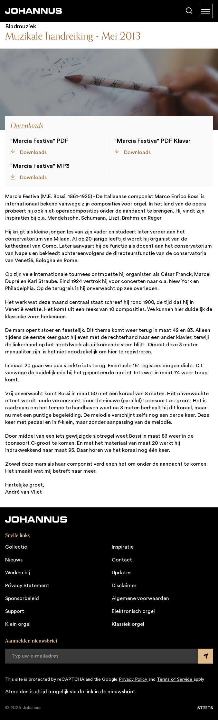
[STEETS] (205, 707)
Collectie (16, 547)
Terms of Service (175, 679)
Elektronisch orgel (133, 611)
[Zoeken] (189, 11)
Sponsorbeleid (22, 598)
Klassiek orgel (128, 624)
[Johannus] (33, 11)
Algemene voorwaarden (140, 598)
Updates (121, 572)
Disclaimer (124, 585)
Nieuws (14, 559)
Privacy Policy (133, 679)
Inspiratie (123, 547)
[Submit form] (205, 656)
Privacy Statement (27, 585)
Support (14, 611)
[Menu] (206, 11)
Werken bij (17, 572)
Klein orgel (18, 624)
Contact (122, 559)
